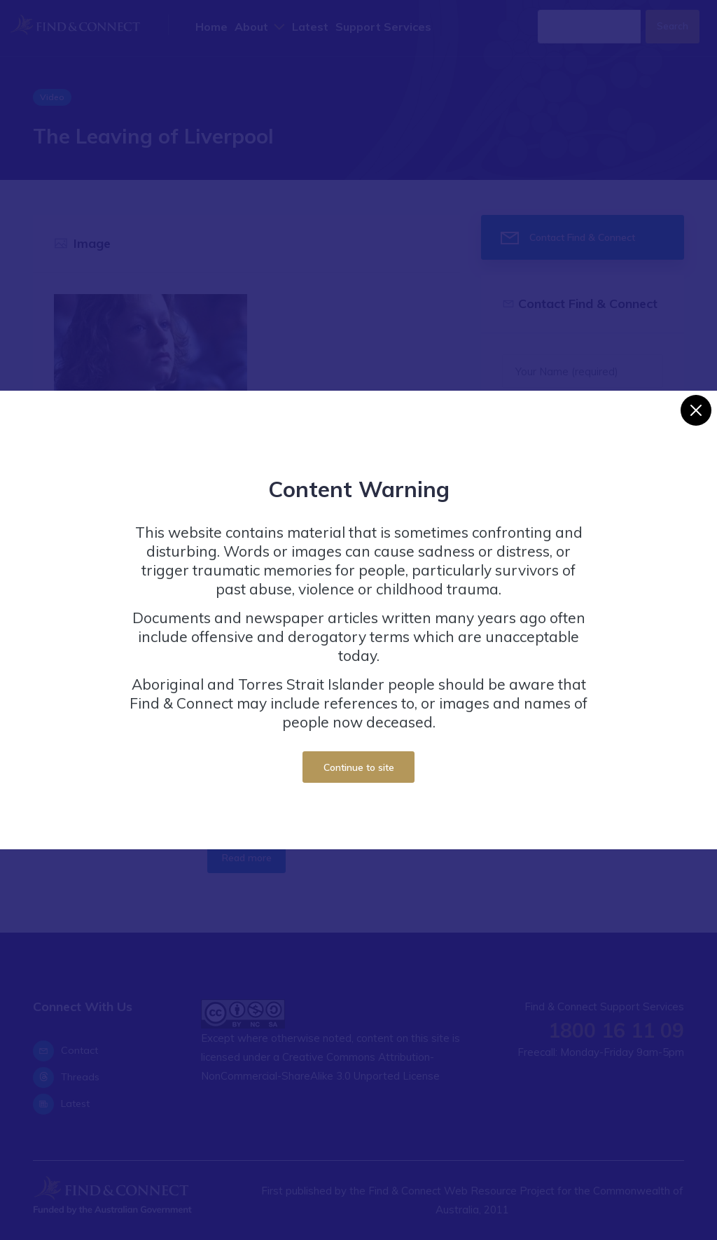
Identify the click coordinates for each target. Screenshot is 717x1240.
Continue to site (358, 767)
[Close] (696, 410)
